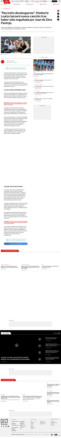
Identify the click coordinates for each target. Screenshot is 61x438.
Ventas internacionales (23, 386)
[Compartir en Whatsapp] (58, 19)
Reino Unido (3, 355)
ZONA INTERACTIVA (54, 383)
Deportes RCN (22, 1)
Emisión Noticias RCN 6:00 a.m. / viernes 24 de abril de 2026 (51, 299)
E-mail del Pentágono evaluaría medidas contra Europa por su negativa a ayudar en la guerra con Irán (52, 305)
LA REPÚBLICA (42, 382)
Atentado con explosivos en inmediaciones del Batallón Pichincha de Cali (43, 99)
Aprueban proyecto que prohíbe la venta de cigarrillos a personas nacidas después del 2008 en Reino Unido (10, 358)
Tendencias (37, 1)
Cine (42, 264)
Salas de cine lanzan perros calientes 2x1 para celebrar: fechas (50, 267)
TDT (36, 382)
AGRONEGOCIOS (42, 384)
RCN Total (32, 383)
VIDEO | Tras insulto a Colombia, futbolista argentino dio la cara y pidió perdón (44, 86)
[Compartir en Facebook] (58, 14)
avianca (24, 355)
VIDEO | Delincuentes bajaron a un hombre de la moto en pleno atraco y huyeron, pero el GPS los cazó (52, 312)
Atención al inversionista (14, 391)
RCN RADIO (32, 384)
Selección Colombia (38, 84)
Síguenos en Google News (16, 244)
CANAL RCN (54, 1)
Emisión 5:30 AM (17, 4)
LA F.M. (32, 385)
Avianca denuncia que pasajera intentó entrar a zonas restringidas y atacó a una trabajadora (32, 357)
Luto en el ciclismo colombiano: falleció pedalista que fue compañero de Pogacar (43, 74)
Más (57, 294)
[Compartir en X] (58, 17)
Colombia (12, 1)
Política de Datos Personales (29, 395)
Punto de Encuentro (45, 1)
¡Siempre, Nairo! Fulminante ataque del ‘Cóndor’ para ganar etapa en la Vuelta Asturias (53, 354)
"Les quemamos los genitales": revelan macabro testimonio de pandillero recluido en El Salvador (44, 93)
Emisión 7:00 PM (43, 4)
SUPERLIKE (52, 384)
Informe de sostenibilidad (22, 384)
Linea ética (22, 388)
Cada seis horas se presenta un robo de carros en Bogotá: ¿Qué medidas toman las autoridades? (52, 319)
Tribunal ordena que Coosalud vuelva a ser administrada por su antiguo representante (53, 346)
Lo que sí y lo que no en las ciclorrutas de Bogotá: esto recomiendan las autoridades (15, 319)
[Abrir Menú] (1, 1)
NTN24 (32, 382)
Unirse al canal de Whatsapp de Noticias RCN (15, 68)
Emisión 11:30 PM (56, 4)
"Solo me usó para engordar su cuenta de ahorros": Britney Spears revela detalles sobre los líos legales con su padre (15, 103)
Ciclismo (34, 72)
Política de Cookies (38, 395)
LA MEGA (32, 389)
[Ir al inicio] (7, 2)
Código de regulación (15, 386)
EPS (47, 343)
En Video (6, 294)
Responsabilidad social (15, 382)
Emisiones (4, 4)
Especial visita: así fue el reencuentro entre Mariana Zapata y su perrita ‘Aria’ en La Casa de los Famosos (30, 267)
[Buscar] (59, 1)
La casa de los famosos (5, 264)
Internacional (17, 1)
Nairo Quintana (49, 351)
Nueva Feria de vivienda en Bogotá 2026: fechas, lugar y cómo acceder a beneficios (53, 362)
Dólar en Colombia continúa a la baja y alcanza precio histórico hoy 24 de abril (43, 80)
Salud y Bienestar (27, 1)
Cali (36, 97)
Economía (33, 1)
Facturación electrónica (22, 382)
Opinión (41, 1)
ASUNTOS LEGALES (43, 383)
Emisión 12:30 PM (29, 4)
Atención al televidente (14, 384)
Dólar (36, 78)
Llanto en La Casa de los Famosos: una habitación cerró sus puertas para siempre (9, 267)
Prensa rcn (13, 389)
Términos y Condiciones (45, 395)
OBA (20, 389)
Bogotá (48, 359)
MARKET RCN (53, 385)
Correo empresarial (15, 388)
